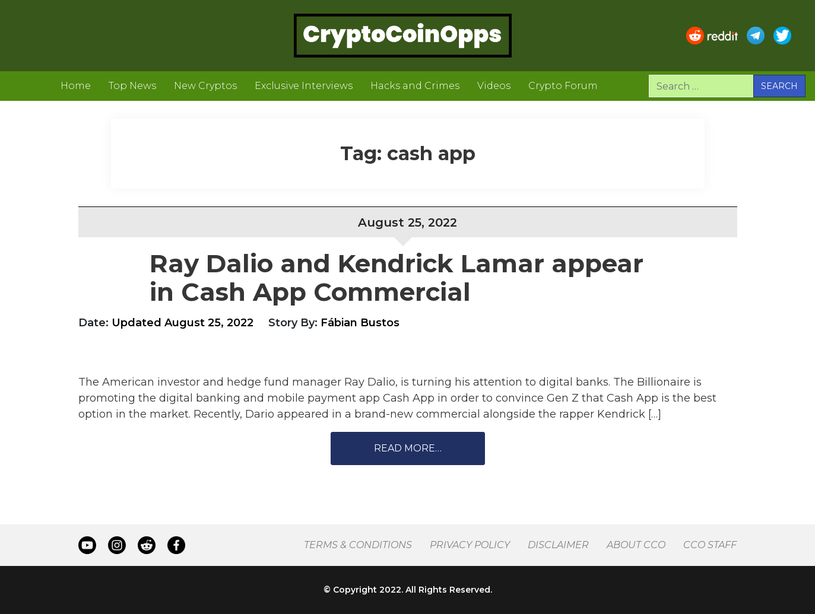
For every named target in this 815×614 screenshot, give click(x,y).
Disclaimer (558, 545)
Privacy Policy (470, 545)
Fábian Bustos (360, 322)
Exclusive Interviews (304, 85)
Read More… (408, 448)
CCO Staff (710, 545)
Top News (132, 85)
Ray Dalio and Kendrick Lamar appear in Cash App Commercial (396, 277)
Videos (493, 85)
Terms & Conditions (358, 545)
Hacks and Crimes (414, 85)
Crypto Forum (563, 85)
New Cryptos (205, 85)
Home (76, 85)
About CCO (636, 545)
